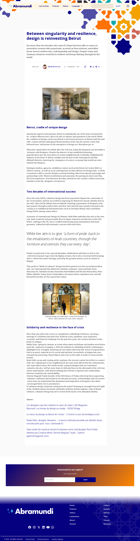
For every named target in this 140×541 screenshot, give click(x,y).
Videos (65, 6)
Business (107, 524)
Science (107, 520)
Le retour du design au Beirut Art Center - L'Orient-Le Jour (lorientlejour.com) (63, 414)
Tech (105, 516)
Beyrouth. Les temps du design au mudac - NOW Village (53, 408)
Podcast (55, 6)
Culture (107, 505)
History (107, 513)
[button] (77, 6)
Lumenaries (74, 516)
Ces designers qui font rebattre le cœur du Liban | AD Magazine (57, 405)
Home (72, 505)
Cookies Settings (57, 539)
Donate (73, 524)
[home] (20, 6)
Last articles (44, 6)
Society (107, 509)
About (72, 520)
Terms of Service (43, 539)
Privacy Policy (30, 539)
